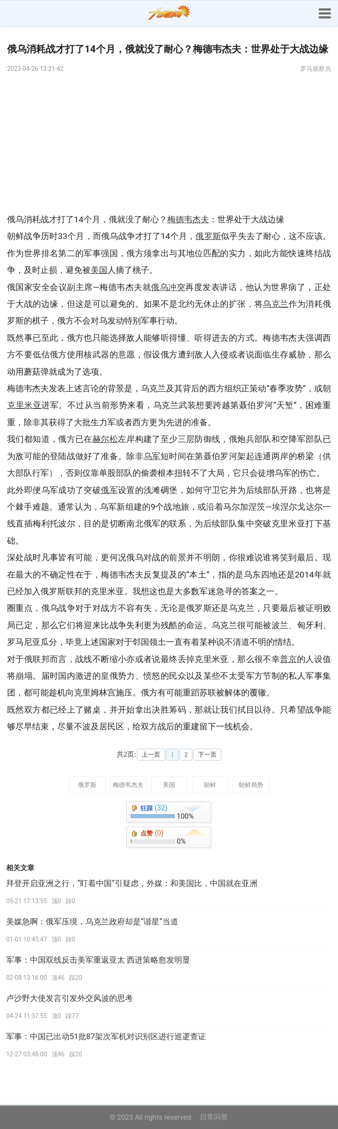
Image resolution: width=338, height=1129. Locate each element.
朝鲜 (210, 784)
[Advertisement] (169, 145)
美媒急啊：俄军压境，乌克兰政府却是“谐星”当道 (92, 921)
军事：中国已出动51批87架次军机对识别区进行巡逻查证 (106, 1036)
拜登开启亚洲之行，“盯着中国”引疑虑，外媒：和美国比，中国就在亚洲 (131, 883)
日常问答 (214, 1117)
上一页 (151, 754)
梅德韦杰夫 (128, 784)
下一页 (207, 754)
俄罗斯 (87, 784)
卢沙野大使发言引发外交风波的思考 (69, 998)
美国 (169, 784)
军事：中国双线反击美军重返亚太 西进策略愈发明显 (98, 960)
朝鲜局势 (251, 784)
